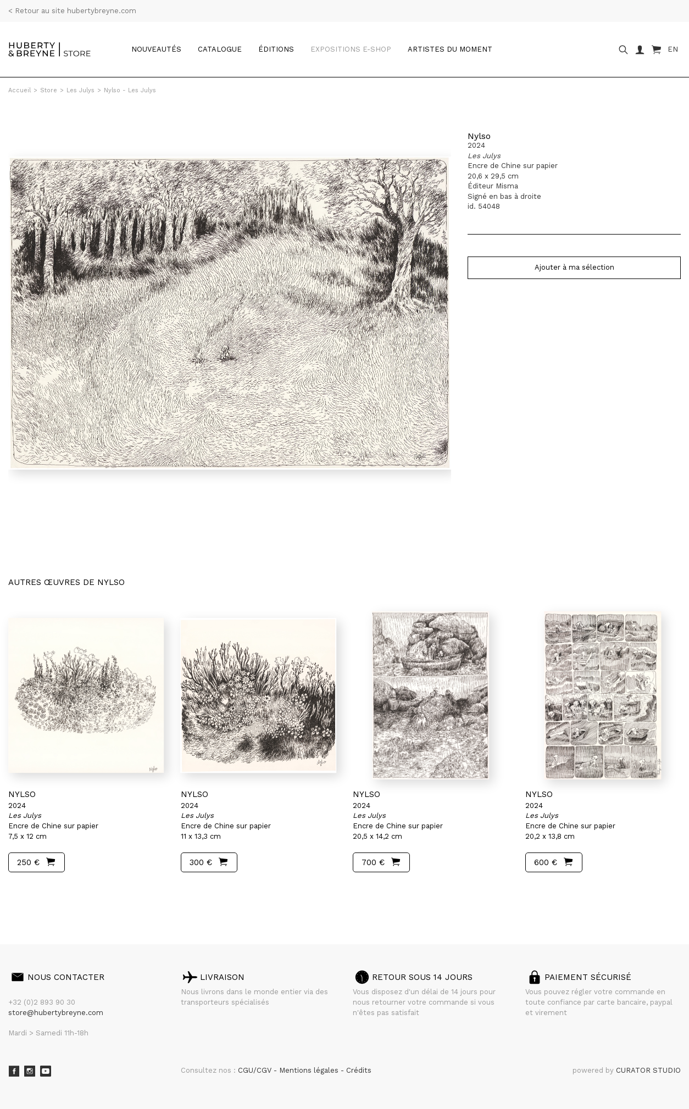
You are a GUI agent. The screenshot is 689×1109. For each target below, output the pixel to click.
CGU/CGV (256, 1070)
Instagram (29, 1071)
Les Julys (80, 90)
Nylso (479, 136)
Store (48, 90)
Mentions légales (310, 1070)
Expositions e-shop (350, 49)
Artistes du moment (450, 49)
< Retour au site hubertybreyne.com (72, 11)
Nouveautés (156, 49)
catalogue (220, 49)
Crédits (358, 1070)
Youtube (45, 1071)
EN (673, 49)
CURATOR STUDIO (648, 1070)
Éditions (276, 49)
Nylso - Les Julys (130, 90)
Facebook (13, 1071)
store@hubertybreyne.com (55, 1012)
